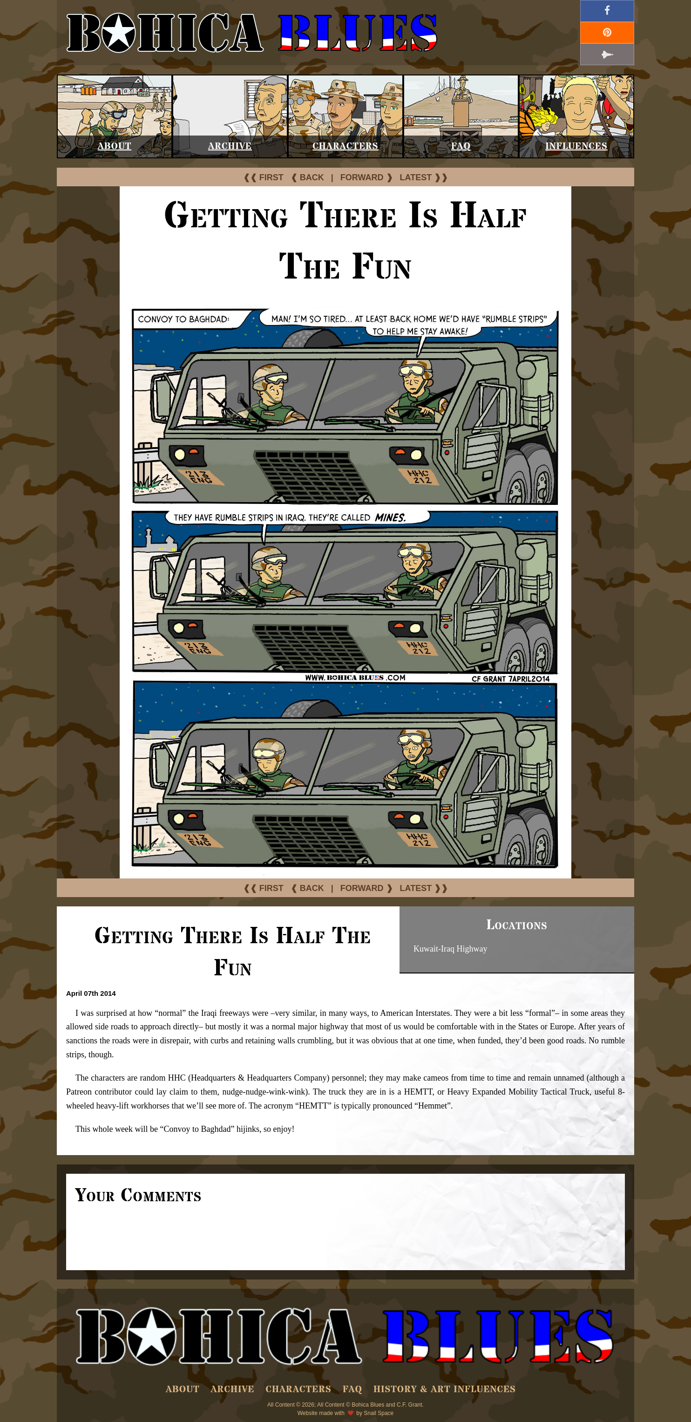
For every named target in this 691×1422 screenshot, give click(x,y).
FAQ (461, 146)
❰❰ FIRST (263, 177)
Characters (345, 146)
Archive (230, 146)
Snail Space (378, 1413)
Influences (576, 146)
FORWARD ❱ (366, 177)
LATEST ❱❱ (424, 177)
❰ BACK (307, 177)
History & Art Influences (444, 1389)
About (115, 146)
